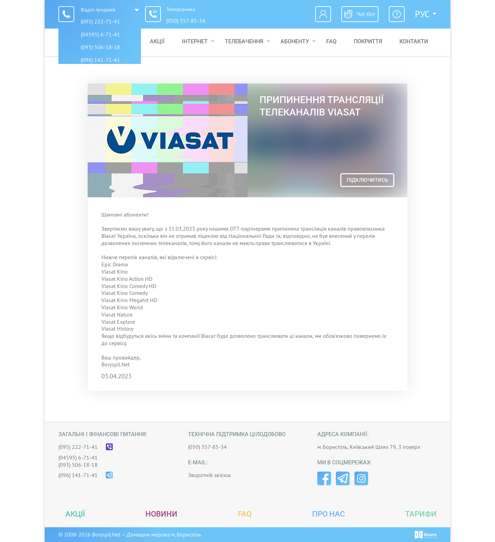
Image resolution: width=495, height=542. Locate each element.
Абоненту (294, 42)
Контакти (413, 42)
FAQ (331, 42)
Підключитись (367, 180)
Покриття (368, 42)
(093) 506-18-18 (78, 464)
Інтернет (195, 42)
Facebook (324, 478)
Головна (120, 42)
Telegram (343, 478)
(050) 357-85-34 (189, 21)
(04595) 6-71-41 (78, 457)
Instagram (361, 478)
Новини (161, 514)
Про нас (328, 514)
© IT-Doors (426, 535)
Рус (422, 14)
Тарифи (421, 514)
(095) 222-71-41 (100, 21)
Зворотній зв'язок (209, 475)
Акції (157, 42)
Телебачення (244, 42)
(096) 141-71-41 (78, 475)
